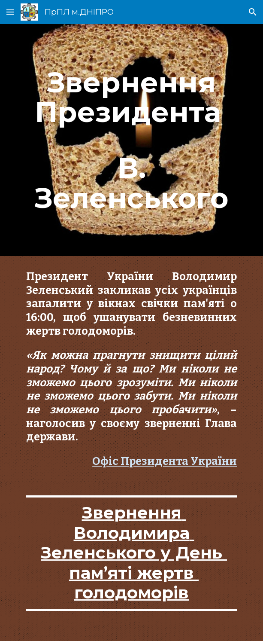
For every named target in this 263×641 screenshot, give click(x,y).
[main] (131, 140)
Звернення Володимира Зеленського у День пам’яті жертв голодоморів (134, 553)
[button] (10, 12)
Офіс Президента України (164, 461)
